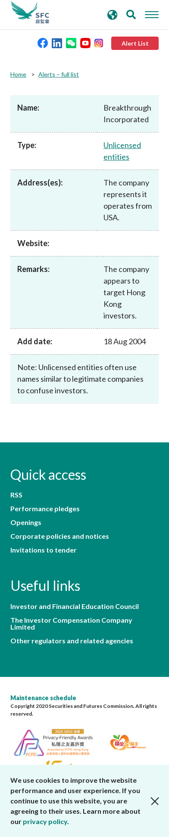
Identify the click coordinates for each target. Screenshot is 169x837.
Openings (25, 522)
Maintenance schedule (43, 697)
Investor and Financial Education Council (74, 606)
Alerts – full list (58, 74)
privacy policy (45, 821)
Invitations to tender (43, 550)
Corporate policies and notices (59, 536)
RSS (16, 494)
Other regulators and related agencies (71, 640)
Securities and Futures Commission (30, 12)
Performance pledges (45, 508)
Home (18, 74)
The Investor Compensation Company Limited (71, 623)
